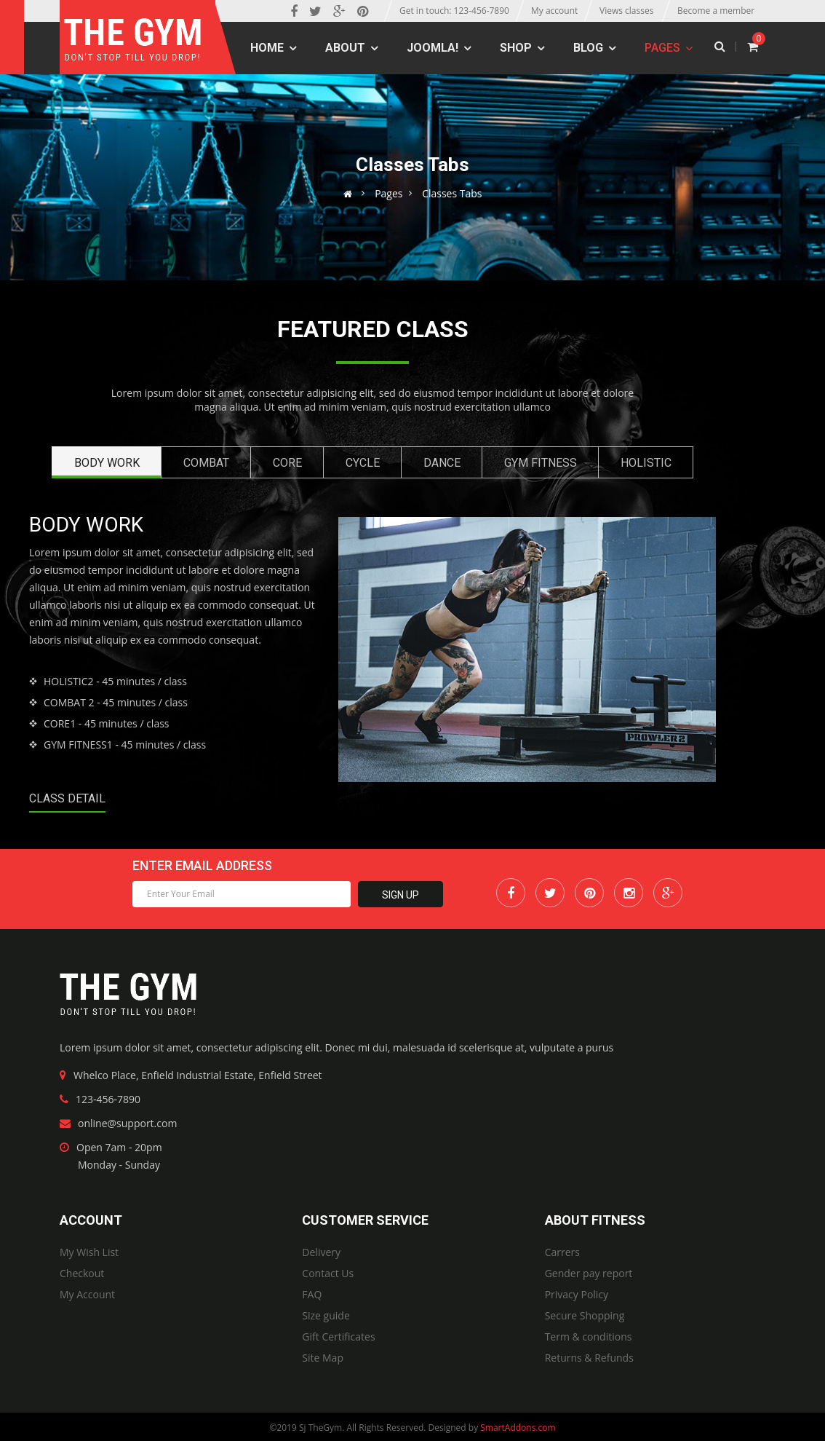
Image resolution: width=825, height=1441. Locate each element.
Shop (516, 48)
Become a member (715, 10)
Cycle (363, 463)
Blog (588, 48)
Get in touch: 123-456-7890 (454, 10)
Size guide (325, 1315)
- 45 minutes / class (115, 681)
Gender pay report (589, 1273)
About (345, 48)
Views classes (626, 10)
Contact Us (328, 1273)
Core (287, 463)
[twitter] (315, 11)
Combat (206, 463)
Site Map (322, 1358)
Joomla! (432, 48)
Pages (662, 48)
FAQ (312, 1294)
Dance (442, 463)
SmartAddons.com (517, 1427)
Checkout (82, 1273)
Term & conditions (588, 1336)
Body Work (107, 463)
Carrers (562, 1252)
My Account (87, 1294)
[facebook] (294, 11)
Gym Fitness (540, 463)
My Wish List (89, 1252)
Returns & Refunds (589, 1358)
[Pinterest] (362, 11)
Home (267, 48)
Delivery (321, 1252)
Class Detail (67, 798)
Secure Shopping (585, 1315)
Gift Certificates (338, 1336)
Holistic (646, 463)
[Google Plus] (339, 11)
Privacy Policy (576, 1294)
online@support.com (127, 1123)
